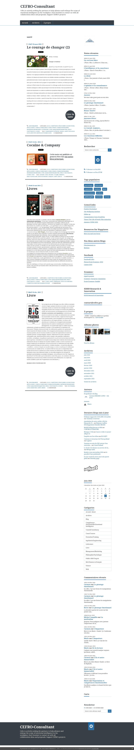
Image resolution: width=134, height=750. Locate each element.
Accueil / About (91, 512)
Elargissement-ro (89, 245)
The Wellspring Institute (92, 212)
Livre (50, 129)
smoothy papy (94, 458)
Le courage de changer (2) (48, 47)
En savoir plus (95, 748)
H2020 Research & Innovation (93, 295)
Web (33, 174)
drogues (50, 174)
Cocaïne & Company (43, 145)
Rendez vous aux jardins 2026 (93, 452)
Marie (86, 638)
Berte (86, 608)
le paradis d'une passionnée (95, 453)
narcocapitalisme (32, 176)
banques (50, 176)
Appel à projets (89, 276)
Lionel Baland (98, 445)
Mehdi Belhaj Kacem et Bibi (93, 427)
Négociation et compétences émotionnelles (95, 682)
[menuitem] (25, 22)
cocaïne (56, 174)
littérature (98, 185)
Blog (48, 126)
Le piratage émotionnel (93, 103)
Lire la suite (70, 115)
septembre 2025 (89, 379)
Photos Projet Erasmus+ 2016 (93, 262)
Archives (35, 23)
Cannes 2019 (88, 265)
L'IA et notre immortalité (94, 658)
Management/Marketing (60, 129)
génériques (57, 281)
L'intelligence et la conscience (96, 68)
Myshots (86, 248)
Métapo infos (90, 450)
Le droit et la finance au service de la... (96, 448)
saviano (42, 174)
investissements (43, 176)
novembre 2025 (89, 373)
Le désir (87, 76)
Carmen (87, 584)
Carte (86, 694)
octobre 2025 (88, 376)
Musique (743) (88, 432)
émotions (99, 197)
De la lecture (97, 648)
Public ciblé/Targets (66, 173)
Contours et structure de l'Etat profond (96, 439)
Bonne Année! (89, 111)
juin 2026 (87, 355)
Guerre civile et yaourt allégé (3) (97, 433)
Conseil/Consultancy (41, 127)
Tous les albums (89, 343)
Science (37, 131)
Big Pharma (70, 233)
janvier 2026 (88, 368)
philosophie (89, 197)
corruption (30, 283)
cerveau (107, 197)
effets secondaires (66, 281)
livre (46, 174)
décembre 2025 (89, 371)
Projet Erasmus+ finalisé (92, 281)
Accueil (25, 23)
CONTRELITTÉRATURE (91, 429)
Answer (87, 95)
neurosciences (89, 193)
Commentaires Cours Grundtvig (94, 217)
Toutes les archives (90, 382)
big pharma (71, 386)
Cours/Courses (52, 127)
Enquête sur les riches (91, 436)
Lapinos (89, 441)
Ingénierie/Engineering (34, 129)
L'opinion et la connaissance (95, 85)
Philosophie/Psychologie (94, 555)
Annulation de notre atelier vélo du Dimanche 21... (95, 422)
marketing (34, 387)
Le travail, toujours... (92, 128)
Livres (32, 188)
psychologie (89, 185)
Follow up (87, 214)
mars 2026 (87, 363)
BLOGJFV (104, 436)
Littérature (45, 129)
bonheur (97, 189)
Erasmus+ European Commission (94, 279)
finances (61, 174)
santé (66, 131)
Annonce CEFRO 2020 (91, 222)
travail (62, 131)
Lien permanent (32, 126)
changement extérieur (52, 131)
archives (99, 193)
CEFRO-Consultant (37, 6)
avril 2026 (87, 360)
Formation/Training (63, 127)
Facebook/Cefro (89, 259)
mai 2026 (87, 358)
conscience (88, 189)
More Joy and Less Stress (92, 234)
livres (47, 281)
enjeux (43, 387)
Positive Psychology (90, 209)
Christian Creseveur (93, 419)
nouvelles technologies (44, 133)
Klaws (89, 404)
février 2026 (88, 365)
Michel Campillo (90, 617)
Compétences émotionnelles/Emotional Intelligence (94, 524)
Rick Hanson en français (94, 562)
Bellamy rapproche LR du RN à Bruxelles (97, 417)
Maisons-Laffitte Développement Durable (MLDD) (95, 424)
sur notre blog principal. (61, 157)
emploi (60, 176)
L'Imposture (99, 629)
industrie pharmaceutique (42, 283)
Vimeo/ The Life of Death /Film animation (97, 219)
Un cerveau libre (91, 60)
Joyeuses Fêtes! (90, 118)
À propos (47, 23)
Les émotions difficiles (93, 136)
